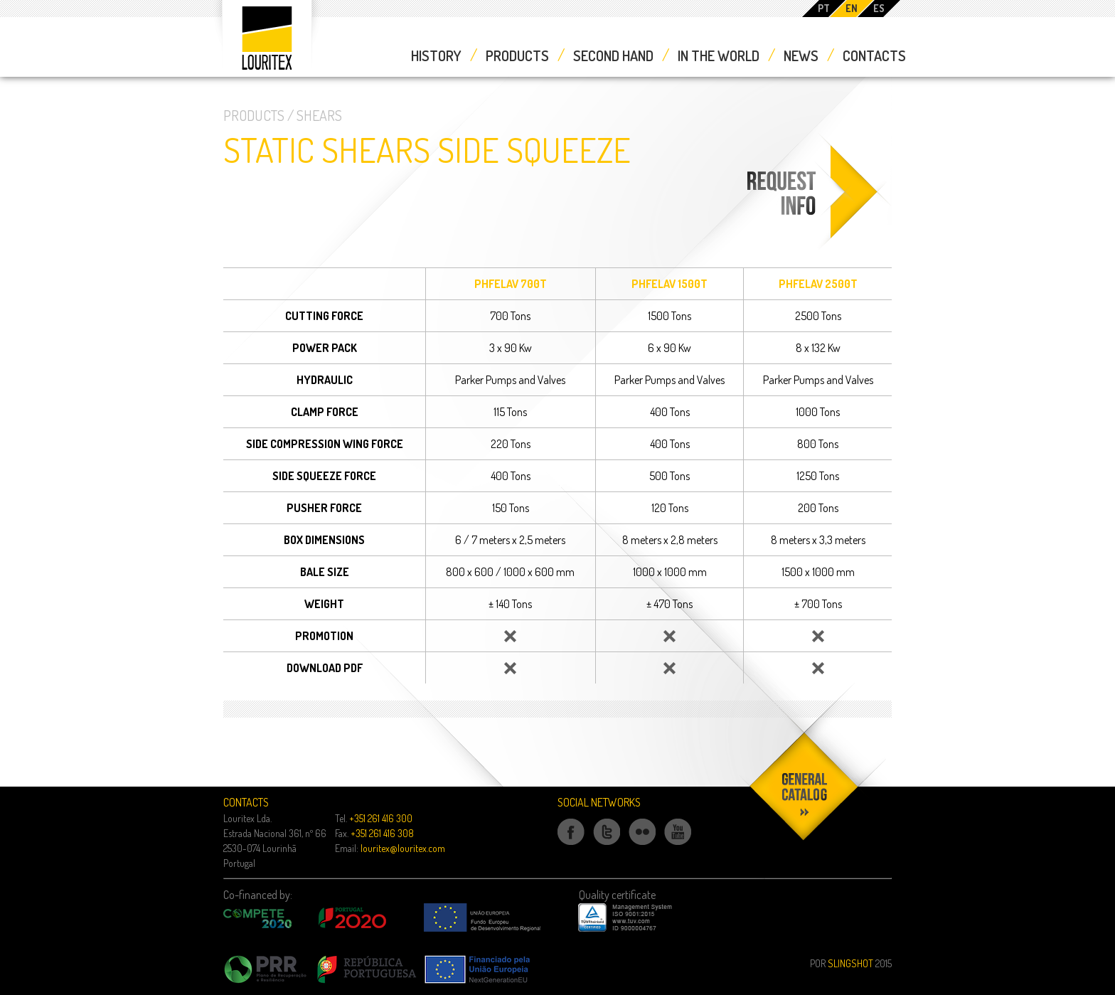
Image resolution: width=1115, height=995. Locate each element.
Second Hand (613, 55)
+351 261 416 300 (380, 818)
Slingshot (850, 963)
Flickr (642, 844)
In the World (718, 55)
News (801, 55)
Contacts (874, 55)
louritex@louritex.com (403, 848)
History (436, 55)
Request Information (815, 249)
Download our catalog (805, 897)
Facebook (571, 844)
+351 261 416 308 (382, 833)
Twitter (606, 844)
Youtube (677, 844)
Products (517, 55)
